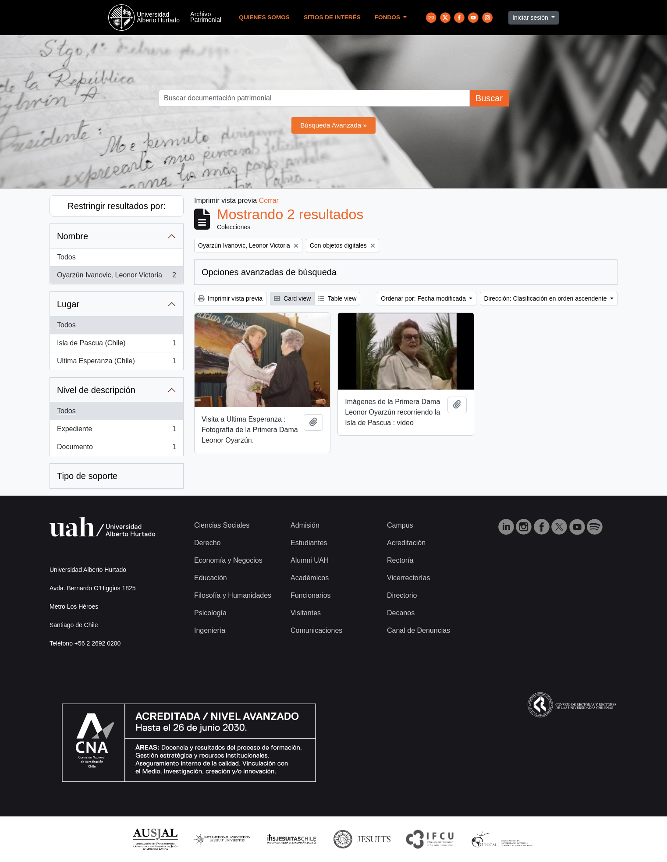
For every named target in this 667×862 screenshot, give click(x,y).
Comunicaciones (316, 630)
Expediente (116, 431)
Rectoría (400, 560)
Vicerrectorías (408, 578)
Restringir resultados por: (116, 206)
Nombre (72, 236)
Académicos (310, 578)
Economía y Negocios (228, 560)
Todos (66, 257)
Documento (116, 449)
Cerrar (269, 200)
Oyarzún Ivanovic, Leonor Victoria (116, 277)
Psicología (210, 613)
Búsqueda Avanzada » (333, 125)
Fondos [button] (388, 17)
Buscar (489, 98)
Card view (292, 298)
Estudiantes (309, 542)
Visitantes (306, 613)
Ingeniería (209, 630)
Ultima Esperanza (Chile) (116, 363)
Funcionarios (311, 595)
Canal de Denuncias (418, 630)
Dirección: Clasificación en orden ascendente (546, 298)
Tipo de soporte (87, 476)
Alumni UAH (310, 560)
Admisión (305, 525)
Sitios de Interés (332, 17)
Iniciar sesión (531, 17)
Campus (400, 525)
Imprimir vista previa (230, 298)
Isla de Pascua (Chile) (116, 345)
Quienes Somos (264, 17)
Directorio (402, 595)
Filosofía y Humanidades (232, 595)
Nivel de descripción (96, 390)
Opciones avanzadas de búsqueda (269, 272)
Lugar (68, 304)
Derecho (207, 542)
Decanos (401, 613)
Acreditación (406, 542)
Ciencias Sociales (221, 525)
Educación (210, 578)
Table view (337, 298)
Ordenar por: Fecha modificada (424, 298)
